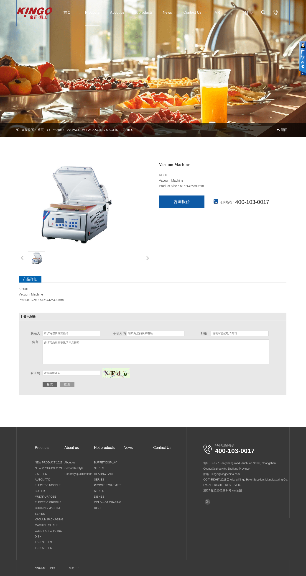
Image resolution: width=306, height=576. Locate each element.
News (167, 12)
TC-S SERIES (43, 542)
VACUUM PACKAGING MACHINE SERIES (102, 130)
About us (117, 12)
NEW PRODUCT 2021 (48, 468)
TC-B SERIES (43, 548)
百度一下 (74, 568)
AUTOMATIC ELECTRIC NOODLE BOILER (48, 485)
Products (92, 12)
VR (217, 12)
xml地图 (237, 490)
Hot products (142, 12)
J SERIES (41, 474)
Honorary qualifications (78, 474)
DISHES (99, 496)
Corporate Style (73, 468)
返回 (284, 130)
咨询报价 (181, 201)
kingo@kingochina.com (226, 474)
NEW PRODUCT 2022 (48, 462)
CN (248, 12)
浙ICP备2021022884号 (217, 490)
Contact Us (192, 12)
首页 (67, 12)
